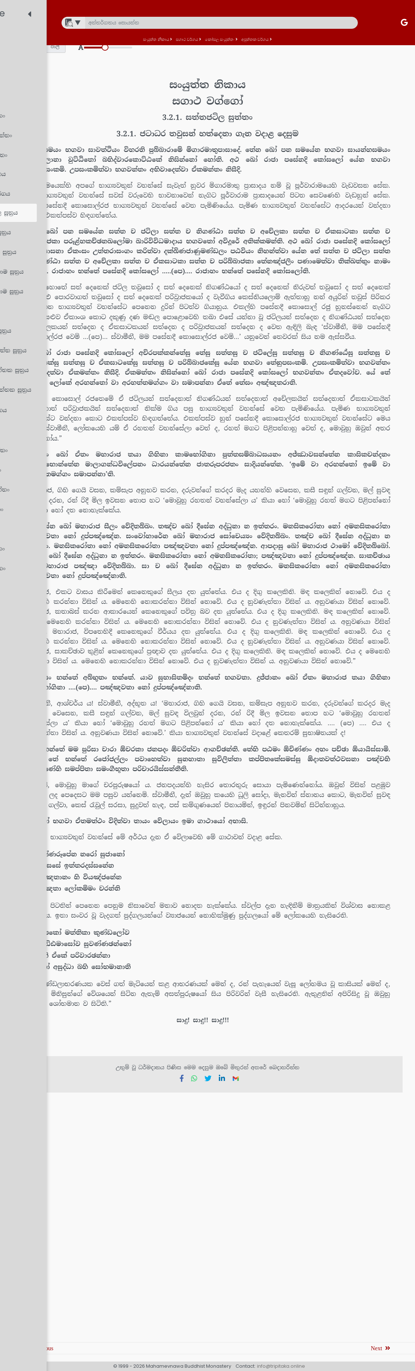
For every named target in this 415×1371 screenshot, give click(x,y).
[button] (149, 46)
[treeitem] (63, 39)
